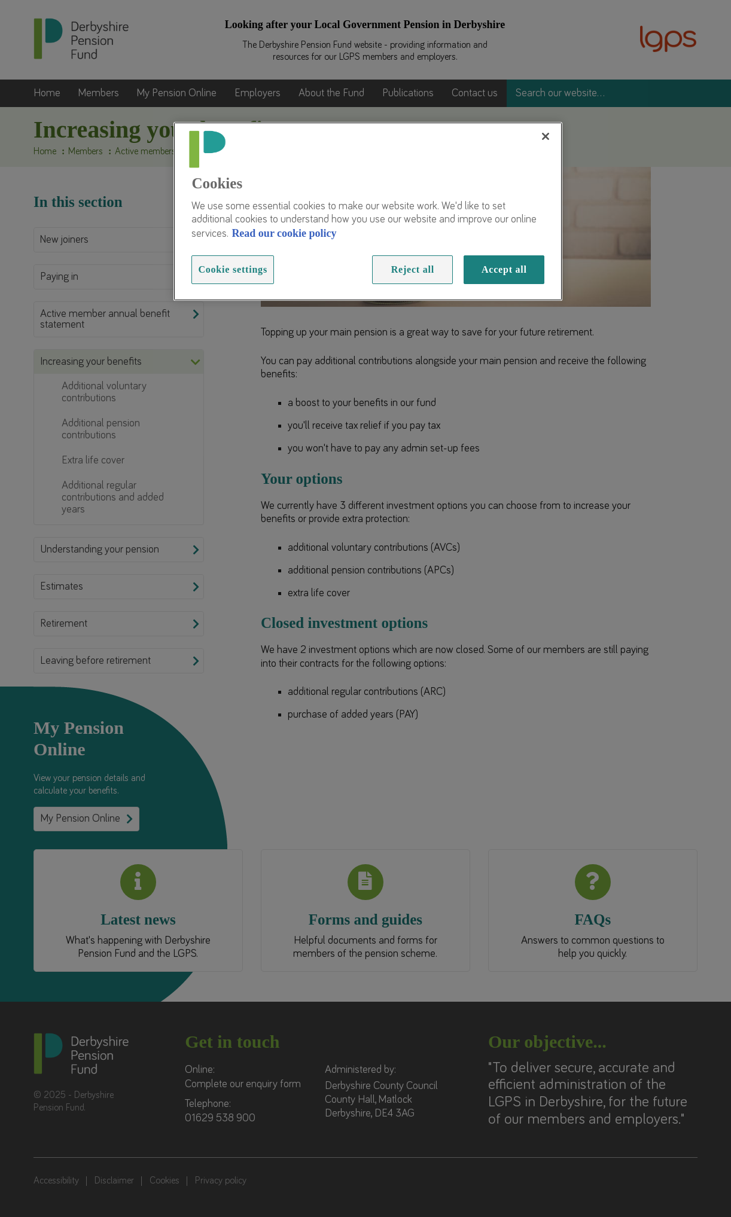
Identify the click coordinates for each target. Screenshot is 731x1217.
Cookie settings (232, 269)
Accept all (504, 269)
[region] (367, 211)
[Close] (545, 136)
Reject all (412, 269)
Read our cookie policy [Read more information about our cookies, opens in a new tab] (284, 233)
